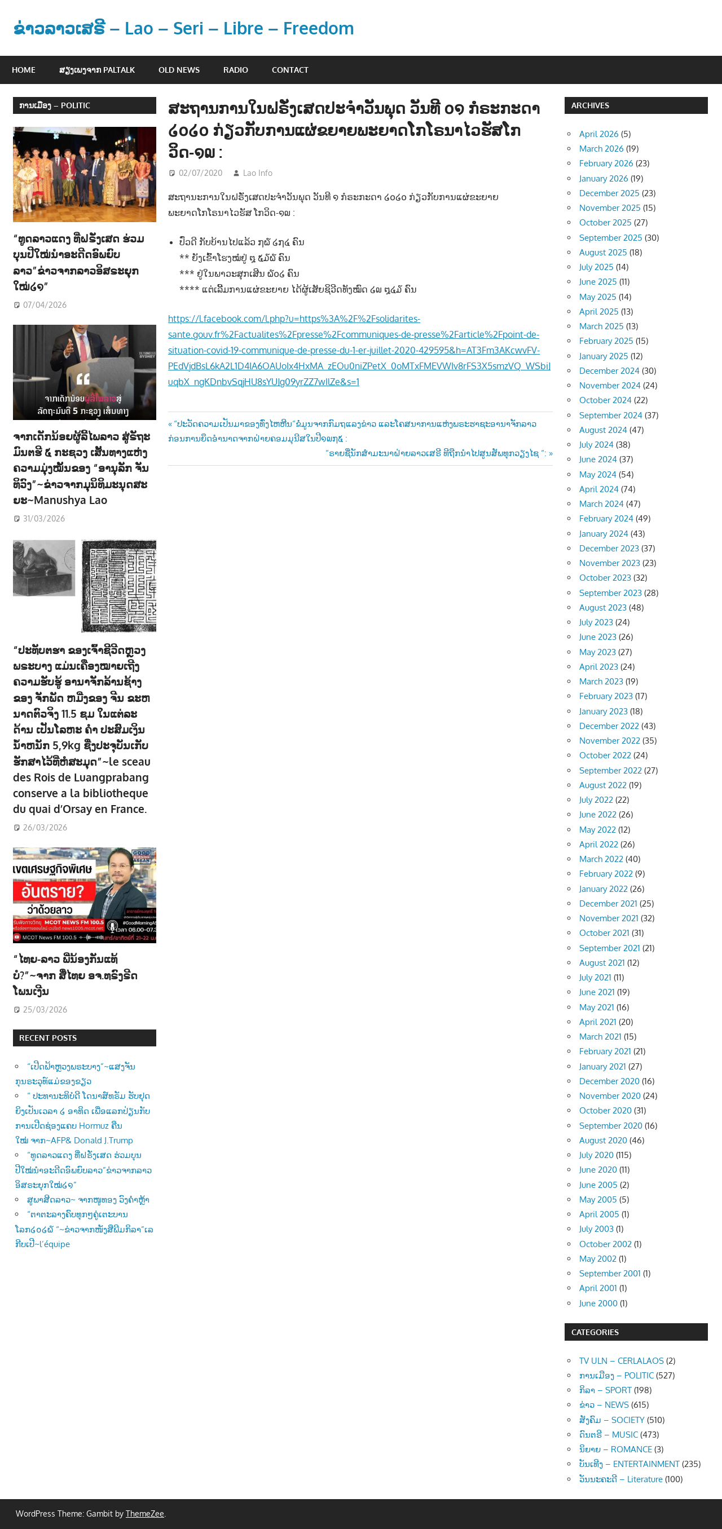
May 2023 (597, 652)
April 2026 (599, 134)
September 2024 (610, 415)
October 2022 (605, 755)
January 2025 (603, 356)
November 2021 (609, 918)
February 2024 (606, 518)
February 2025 (606, 340)
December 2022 (609, 726)
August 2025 (603, 252)
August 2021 (602, 962)
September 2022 (610, 770)
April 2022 (598, 844)
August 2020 (603, 1140)
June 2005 (598, 1184)
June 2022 (598, 814)
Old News (179, 69)
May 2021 (596, 1007)
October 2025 (605, 222)
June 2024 (598, 459)
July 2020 (596, 1155)
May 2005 (598, 1199)
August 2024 (603, 430)
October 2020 (605, 1110)
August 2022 (603, 785)
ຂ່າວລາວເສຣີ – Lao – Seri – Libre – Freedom (193, 27)
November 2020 (610, 1095)
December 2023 (609, 548)
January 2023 (603, 711)
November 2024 (610, 385)
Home (24, 69)
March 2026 (601, 148)
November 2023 (609, 563)
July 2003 (596, 1228)
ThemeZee (145, 1513)
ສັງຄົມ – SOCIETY (612, 1420)
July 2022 (596, 799)
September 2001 (610, 1273)
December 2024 (609, 370)
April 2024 (599, 489)
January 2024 (603, 533)
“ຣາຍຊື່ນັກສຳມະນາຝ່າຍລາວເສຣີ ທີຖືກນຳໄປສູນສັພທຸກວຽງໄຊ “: (436, 453)
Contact (290, 69)
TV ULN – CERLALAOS (621, 1360)
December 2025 (609, 193)
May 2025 (598, 296)
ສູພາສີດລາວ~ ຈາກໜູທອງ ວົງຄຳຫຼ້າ (88, 1156)
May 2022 (597, 829)
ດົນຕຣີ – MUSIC (608, 1434)
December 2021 (608, 903)
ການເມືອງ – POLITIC (54, 105)
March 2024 (601, 503)
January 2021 (602, 1066)
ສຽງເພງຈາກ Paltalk (97, 69)
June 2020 (598, 1169)
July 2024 (596, 444)
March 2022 (601, 859)
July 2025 (596, 267)
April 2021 (598, 1022)
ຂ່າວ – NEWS (604, 1404)
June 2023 (598, 636)
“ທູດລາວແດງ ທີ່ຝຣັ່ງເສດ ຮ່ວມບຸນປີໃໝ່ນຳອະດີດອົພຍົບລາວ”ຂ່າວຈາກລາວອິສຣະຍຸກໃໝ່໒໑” (82, 253)
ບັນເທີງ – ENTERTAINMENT (629, 1464)
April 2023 (598, 666)
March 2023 (601, 681)
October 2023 (605, 577)
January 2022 (603, 888)
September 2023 (610, 592)
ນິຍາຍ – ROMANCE (615, 1449)
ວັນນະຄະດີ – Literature (621, 1479)
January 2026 (603, 178)
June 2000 (598, 1303)
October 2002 (605, 1244)
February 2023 (606, 696)
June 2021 (597, 992)
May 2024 (598, 474)
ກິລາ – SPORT (605, 1390)
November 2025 (610, 207)
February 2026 (606, 163)
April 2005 (599, 1214)
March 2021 (600, 1036)
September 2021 (609, 948)
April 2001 (598, 1288)
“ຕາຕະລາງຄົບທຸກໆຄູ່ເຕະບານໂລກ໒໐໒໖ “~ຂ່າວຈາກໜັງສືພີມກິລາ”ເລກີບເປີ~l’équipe (84, 1185)
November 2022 (609, 740)
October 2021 (604, 932)
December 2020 (609, 1081)
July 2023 (596, 622)
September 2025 (610, 237)
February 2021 (605, 1051)
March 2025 (601, 326)
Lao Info (257, 173)
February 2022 (606, 873)
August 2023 (603, 607)
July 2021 (595, 977)
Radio (235, 69)
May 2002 (598, 1258)
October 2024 (605, 400)
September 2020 (610, 1125)
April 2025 (599, 311)
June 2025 (598, 281)
